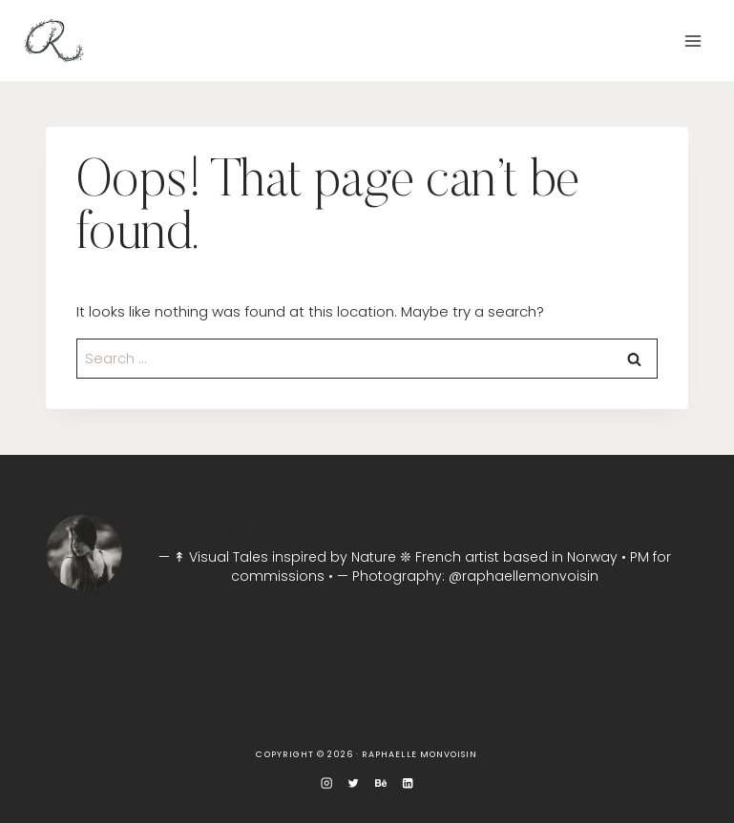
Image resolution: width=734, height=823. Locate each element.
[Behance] (380, 783)
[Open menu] (692, 40)
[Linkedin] (408, 783)
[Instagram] (327, 783)
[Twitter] (354, 783)
